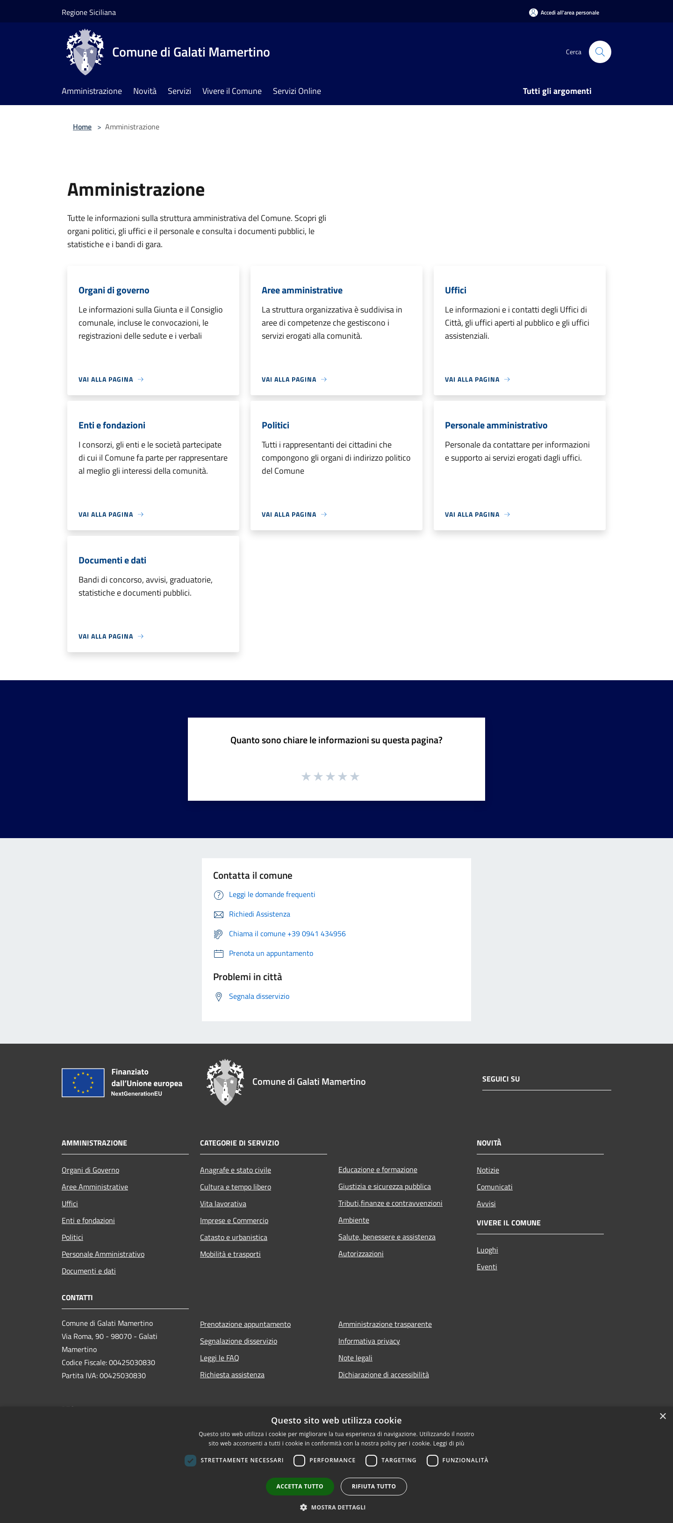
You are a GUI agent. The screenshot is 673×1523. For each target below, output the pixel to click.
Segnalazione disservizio (238, 1340)
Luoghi (487, 1249)
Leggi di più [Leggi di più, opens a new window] (449, 1443)
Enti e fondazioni (88, 1220)
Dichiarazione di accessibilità (383, 1374)
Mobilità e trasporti (230, 1254)
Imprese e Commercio (234, 1220)
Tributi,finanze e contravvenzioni (390, 1203)
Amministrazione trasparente (385, 1324)
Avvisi (486, 1203)
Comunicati (495, 1186)
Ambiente (353, 1219)
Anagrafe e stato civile (235, 1169)
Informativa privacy (369, 1340)
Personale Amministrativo (103, 1254)
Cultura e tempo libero (235, 1186)
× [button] (662, 1416)
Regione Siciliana (89, 12)
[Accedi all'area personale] (564, 12)
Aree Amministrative (95, 1186)
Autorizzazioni (361, 1253)
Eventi (487, 1266)
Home (82, 126)
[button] (336, 1507)
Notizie (488, 1169)
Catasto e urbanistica (233, 1237)
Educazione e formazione (377, 1169)
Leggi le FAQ (219, 1357)
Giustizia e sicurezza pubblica (384, 1186)
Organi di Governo (90, 1169)
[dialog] (336, 1465)
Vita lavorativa (223, 1203)
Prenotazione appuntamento (245, 1324)
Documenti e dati (89, 1270)
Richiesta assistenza (232, 1374)
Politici (72, 1237)
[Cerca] (600, 52)
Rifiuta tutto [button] (374, 1486)
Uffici (70, 1203)
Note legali (355, 1357)
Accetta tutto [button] (300, 1486)
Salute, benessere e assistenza (387, 1236)
